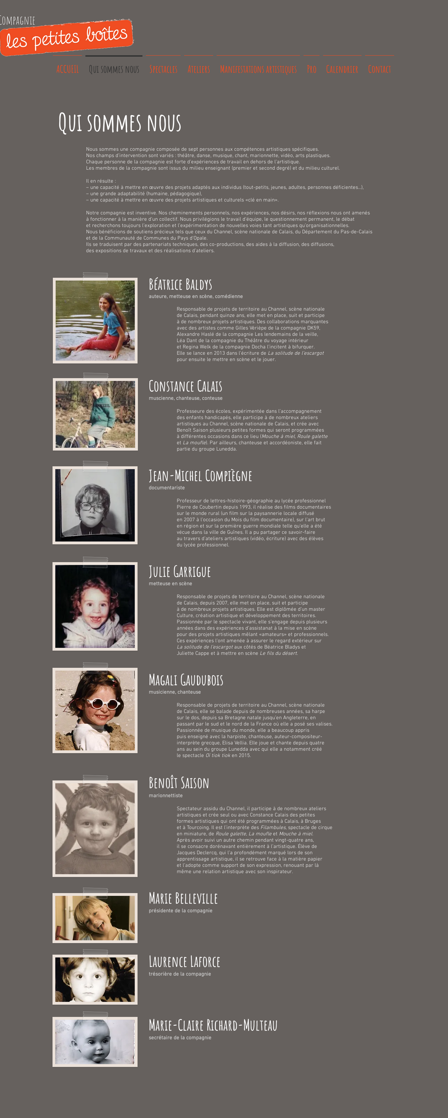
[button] (95, 320)
